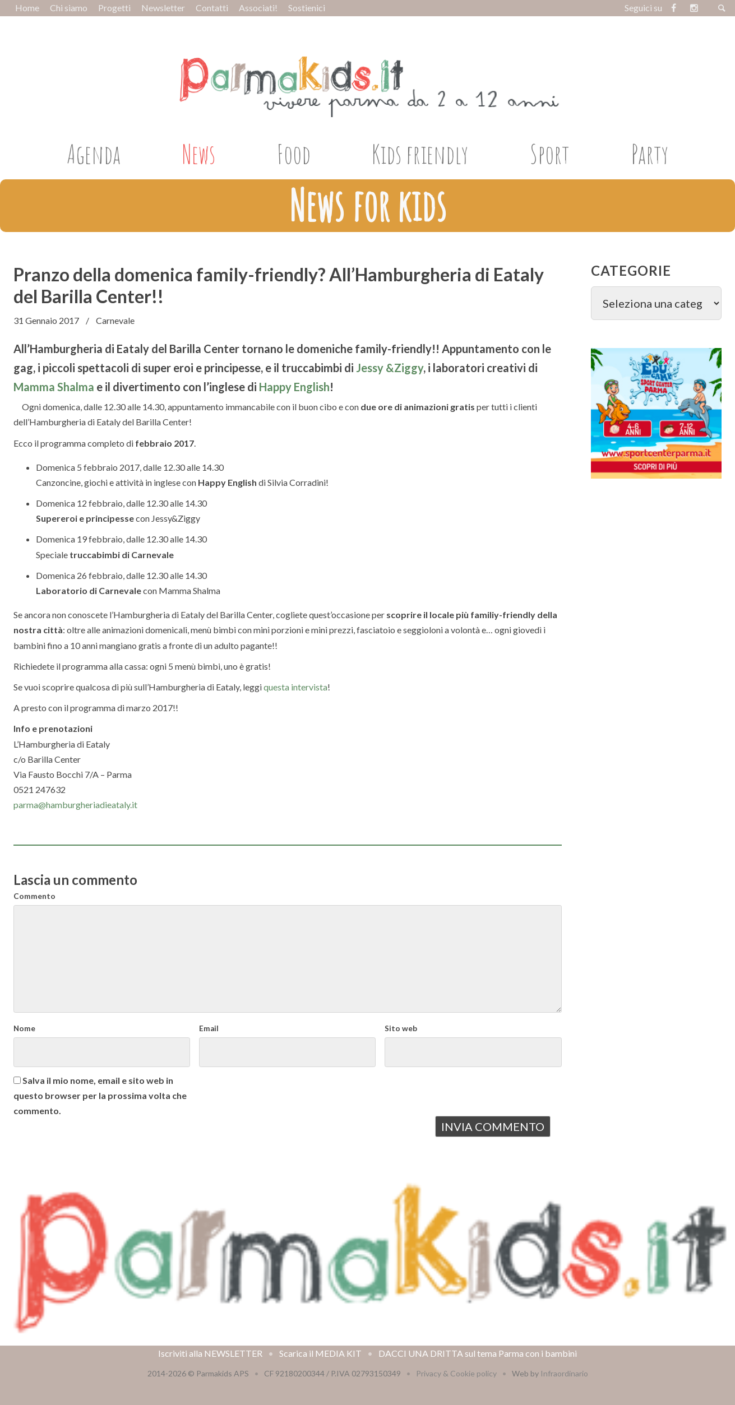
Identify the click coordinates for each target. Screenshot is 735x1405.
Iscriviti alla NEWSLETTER (210, 1353)
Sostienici (306, 7)
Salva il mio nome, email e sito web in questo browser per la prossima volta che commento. (100, 1095)
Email (209, 1028)
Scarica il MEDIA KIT (320, 1353)
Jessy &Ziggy (389, 367)
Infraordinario (564, 1373)
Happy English (294, 386)
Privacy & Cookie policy (456, 1373)
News (198, 154)
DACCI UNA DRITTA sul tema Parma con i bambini (477, 1353)
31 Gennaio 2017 (46, 320)
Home (27, 7)
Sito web (401, 1028)
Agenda (94, 154)
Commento (34, 896)
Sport (550, 154)
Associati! (258, 7)
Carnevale (115, 320)
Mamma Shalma (53, 386)
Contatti (212, 7)
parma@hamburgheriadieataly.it (75, 804)
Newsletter (163, 7)
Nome (24, 1028)
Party (649, 154)
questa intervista (295, 686)
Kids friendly (420, 154)
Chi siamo (68, 7)
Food (294, 154)
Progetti (114, 7)
